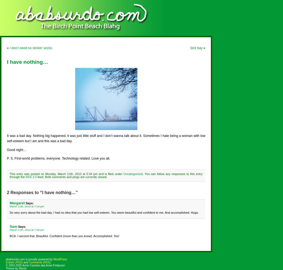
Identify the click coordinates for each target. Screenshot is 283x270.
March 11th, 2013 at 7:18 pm (27, 206)
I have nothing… (27, 62)
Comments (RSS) (39, 262)
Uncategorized (133, 174)
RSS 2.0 (31, 177)
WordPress (60, 259)
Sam (13, 226)
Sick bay (196, 48)
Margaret (17, 203)
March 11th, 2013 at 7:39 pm (27, 229)
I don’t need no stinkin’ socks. (31, 48)
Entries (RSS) (14, 262)
